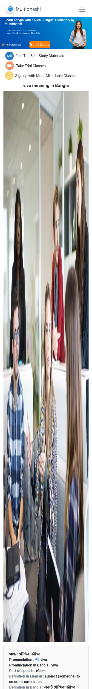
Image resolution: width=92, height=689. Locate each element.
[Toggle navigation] (82, 9)
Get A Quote (40, 44)
